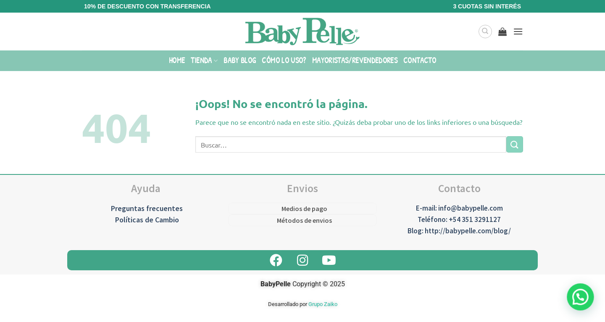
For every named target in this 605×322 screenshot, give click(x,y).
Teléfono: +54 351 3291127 (459, 219)
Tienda (204, 60)
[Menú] (518, 31)
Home (177, 60)
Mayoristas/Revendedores (354, 60)
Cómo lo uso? (284, 60)
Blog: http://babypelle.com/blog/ (459, 230)
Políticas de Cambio (147, 219)
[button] (582, 300)
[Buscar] (485, 31)
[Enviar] (514, 144)
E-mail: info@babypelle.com (459, 208)
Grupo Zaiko (322, 304)
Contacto (419, 60)
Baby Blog (240, 60)
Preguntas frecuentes (147, 208)
